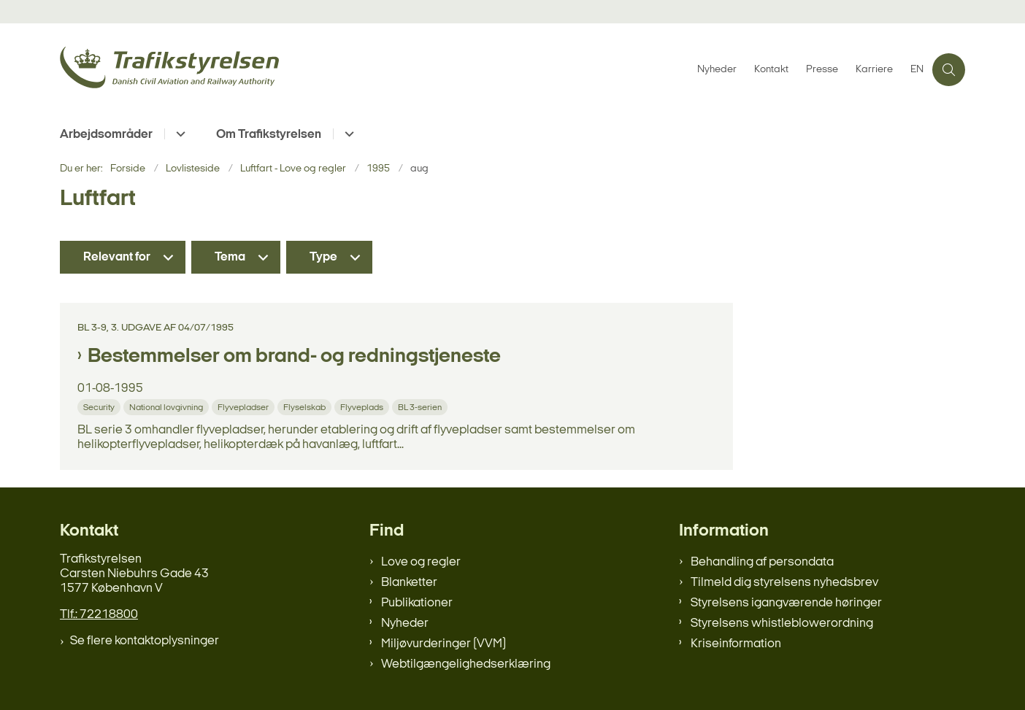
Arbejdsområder (106, 134)
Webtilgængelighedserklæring (465, 664)
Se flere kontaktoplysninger (144, 641)
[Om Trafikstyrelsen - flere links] (347, 133)
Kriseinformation (736, 644)
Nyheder (405, 623)
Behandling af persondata (762, 562)
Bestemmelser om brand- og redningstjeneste (294, 357)
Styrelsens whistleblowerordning (782, 623)
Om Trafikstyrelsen (268, 134)
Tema (230, 257)
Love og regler (421, 562)
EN (917, 70)
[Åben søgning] (948, 69)
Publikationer (417, 603)
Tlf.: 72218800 (99, 615)
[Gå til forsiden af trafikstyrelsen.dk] (374, 70)
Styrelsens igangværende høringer (786, 603)
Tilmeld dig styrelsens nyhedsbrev (784, 582)
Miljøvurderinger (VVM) (443, 644)
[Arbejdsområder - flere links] (178, 133)
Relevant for (116, 257)
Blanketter (409, 582)
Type (323, 257)
